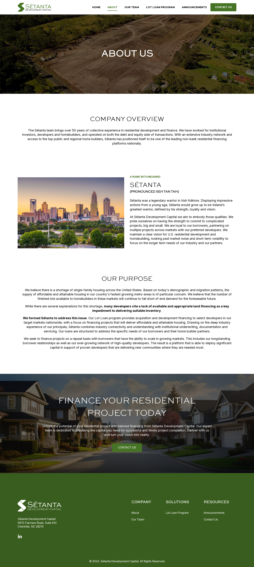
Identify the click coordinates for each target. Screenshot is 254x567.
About (135, 512)
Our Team (137, 519)
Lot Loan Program (177, 512)
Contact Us (211, 519)
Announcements (214, 512)
